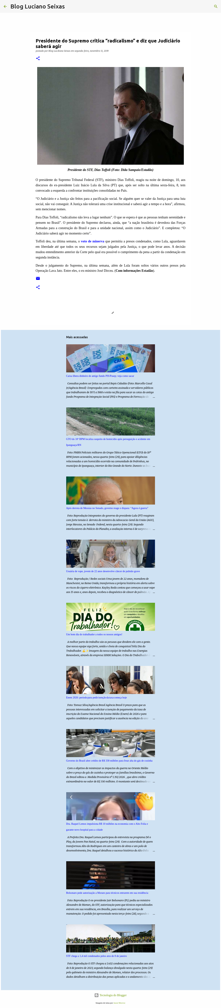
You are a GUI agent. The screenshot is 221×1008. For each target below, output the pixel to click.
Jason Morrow (119, 1003)
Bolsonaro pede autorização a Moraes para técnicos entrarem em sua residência (107, 893)
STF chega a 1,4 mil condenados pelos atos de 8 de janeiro (96, 956)
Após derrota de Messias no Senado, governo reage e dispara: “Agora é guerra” (107, 508)
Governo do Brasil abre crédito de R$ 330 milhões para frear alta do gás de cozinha (109, 760)
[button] (38, 58)
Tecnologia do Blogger (110, 995)
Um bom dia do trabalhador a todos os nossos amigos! (94, 634)
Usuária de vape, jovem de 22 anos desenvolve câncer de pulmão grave (103, 571)
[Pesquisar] (70, 6)
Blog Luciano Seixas (37, 6)
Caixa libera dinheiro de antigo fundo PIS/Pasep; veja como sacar (100, 376)
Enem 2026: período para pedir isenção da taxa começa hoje (96, 697)
